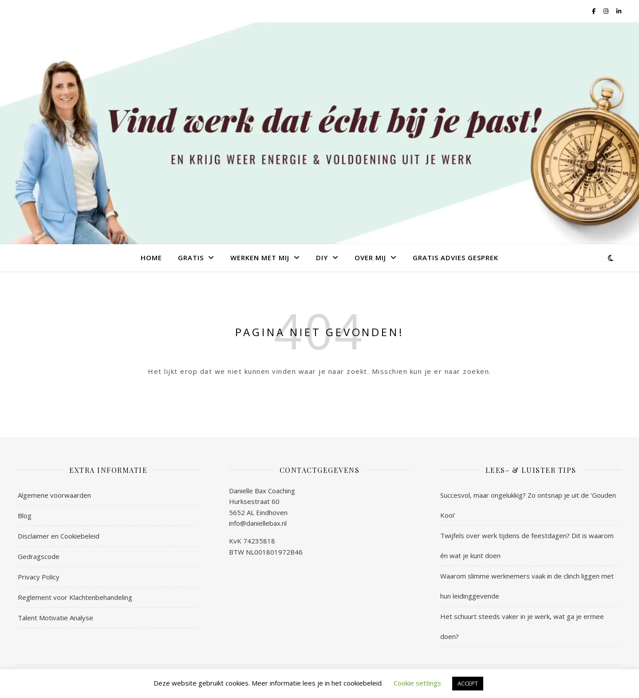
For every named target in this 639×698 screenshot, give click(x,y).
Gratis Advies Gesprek (455, 257)
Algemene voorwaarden (54, 495)
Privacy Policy (38, 576)
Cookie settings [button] (417, 682)
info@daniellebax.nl (258, 523)
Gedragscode (38, 556)
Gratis (191, 257)
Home (151, 257)
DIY (322, 257)
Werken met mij (259, 257)
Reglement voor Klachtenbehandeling (75, 597)
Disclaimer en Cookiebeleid (58, 535)
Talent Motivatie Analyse (55, 617)
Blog (25, 515)
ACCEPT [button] (468, 683)
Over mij (370, 257)
